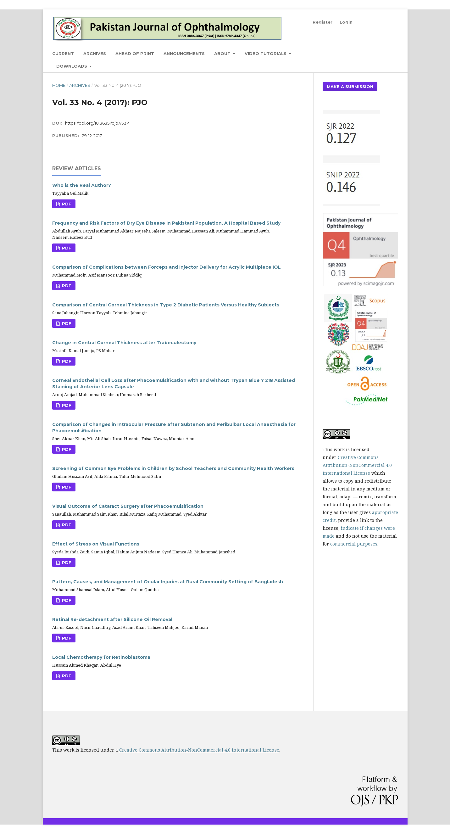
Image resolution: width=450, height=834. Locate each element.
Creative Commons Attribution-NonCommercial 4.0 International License (357, 465)
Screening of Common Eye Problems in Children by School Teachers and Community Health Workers (173, 468)
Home (58, 85)
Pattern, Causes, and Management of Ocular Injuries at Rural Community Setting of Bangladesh (167, 582)
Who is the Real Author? (81, 185)
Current (63, 53)
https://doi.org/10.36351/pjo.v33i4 (97, 123)
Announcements (184, 53)
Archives (94, 53)
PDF (66, 203)
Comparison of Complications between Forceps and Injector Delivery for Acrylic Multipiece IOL (166, 267)
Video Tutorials (266, 53)
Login (346, 22)
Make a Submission (350, 86)
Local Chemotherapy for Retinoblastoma (101, 657)
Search (383, 53)
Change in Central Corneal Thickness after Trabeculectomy (124, 342)
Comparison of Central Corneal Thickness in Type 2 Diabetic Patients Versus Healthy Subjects (165, 305)
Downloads (72, 66)
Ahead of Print (134, 53)
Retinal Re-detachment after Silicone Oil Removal (112, 619)
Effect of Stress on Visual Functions (95, 544)
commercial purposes (353, 544)
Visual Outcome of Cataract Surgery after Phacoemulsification (127, 506)
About (223, 53)
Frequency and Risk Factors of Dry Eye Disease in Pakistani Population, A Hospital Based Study (166, 223)
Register (322, 22)
